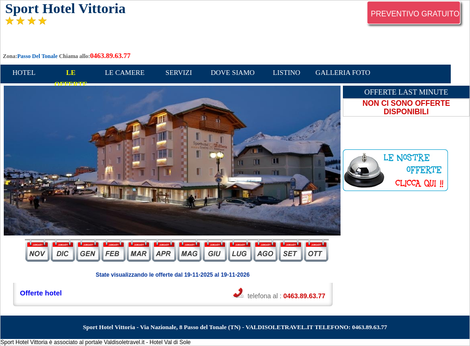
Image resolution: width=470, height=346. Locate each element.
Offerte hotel (41, 293)
